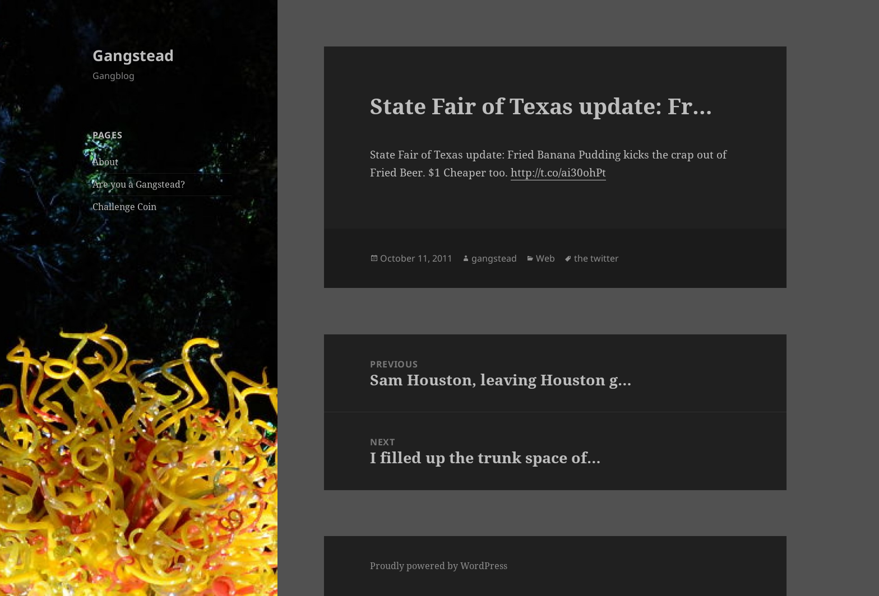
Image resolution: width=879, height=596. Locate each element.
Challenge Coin (124, 207)
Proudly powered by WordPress (438, 566)
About (105, 162)
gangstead (494, 258)
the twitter (596, 258)
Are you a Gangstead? (138, 184)
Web (545, 258)
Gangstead (133, 55)
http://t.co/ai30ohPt (558, 172)
